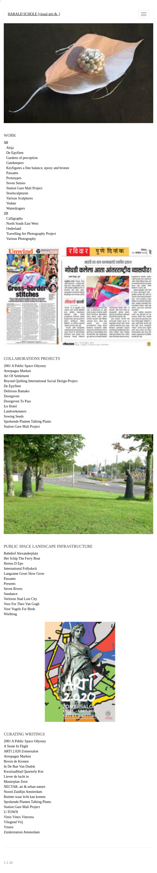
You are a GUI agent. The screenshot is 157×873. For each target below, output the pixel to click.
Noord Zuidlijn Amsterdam (23, 792)
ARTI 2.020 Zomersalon (21, 751)
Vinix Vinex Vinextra (19, 817)
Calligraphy (14, 218)
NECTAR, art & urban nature (24, 787)
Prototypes (13, 178)
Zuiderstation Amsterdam (22, 832)
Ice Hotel (10, 406)
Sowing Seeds (14, 416)
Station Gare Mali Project (24, 188)
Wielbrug (10, 614)
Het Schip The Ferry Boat (22, 558)
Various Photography (21, 239)
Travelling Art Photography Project (31, 234)
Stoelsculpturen (17, 193)
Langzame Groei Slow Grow (24, 574)
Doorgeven (11, 396)
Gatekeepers (15, 163)
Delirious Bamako (16, 391)
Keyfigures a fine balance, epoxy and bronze (37, 168)
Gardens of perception (21, 158)
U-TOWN (11, 812)
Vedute (11, 203)
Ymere (8, 827)
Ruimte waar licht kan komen (25, 797)
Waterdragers (15, 208)
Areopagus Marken (17, 371)
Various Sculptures (19, 198)
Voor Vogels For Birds (19, 609)
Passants (12, 173)
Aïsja (10, 148)
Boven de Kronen (16, 761)
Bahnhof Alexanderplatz (21, 553)
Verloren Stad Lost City (20, 599)
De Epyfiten (14, 153)
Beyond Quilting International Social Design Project (41, 381)
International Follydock (20, 568)
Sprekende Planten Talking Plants (27, 421)
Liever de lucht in (16, 776)
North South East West (22, 223)
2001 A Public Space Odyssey (25, 366)
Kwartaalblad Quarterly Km (23, 771)
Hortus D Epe (13, 563)
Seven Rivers (13, 589)
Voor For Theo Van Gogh (22, 604)
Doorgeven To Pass (17, 401)
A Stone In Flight (16, 746)
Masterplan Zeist (15, 782)
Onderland (13, 229)
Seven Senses (15, 183)
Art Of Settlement (16, 376)
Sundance (10, 594)
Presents (10, 584)
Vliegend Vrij (13, 822)
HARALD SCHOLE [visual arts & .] (34, 14)
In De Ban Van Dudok (19, 766)
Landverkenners (15, 411)
